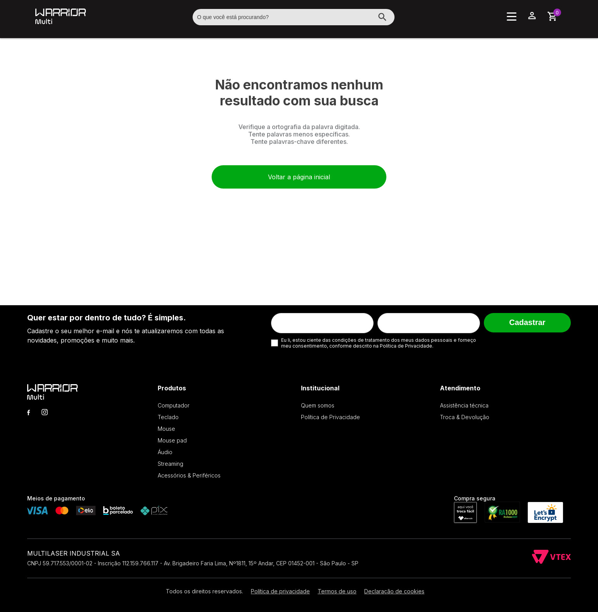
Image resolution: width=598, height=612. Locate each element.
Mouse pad (172, 440)
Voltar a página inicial (299, 177)
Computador (173, 405)
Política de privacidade (280, 591)
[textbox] (294, 17)
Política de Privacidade (330, 417)
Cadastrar (527, 322)
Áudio (165, 452)
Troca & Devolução (464, 417)
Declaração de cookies (394, 591)
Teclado (168, 417)
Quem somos (317, 405)
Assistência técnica (464, 405)
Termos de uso (337, 591)
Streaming (170, 463)
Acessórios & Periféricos (189, 475)
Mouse (166, 428)
